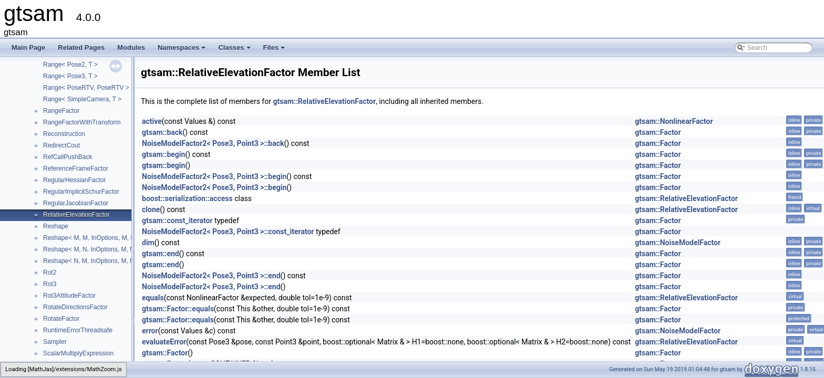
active (152, 121)
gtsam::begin (163, 154)
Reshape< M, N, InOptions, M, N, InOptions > (106, 249)
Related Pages (81, 47)
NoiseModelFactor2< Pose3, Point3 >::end (211, 275)
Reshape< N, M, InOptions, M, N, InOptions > (106, 261)
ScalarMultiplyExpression (78, 353)
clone (151, 209)
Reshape (55, 226)
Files (275, 50)
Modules (131, 47)
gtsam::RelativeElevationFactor (324, 101)
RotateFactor (61, 318)
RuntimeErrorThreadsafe (77, 330)
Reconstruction (64, 134)
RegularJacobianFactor (75, 203)
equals (153, 297)
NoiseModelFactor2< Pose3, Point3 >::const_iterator (228, 231)
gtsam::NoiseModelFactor (677, 242)
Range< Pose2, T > (70, 64)
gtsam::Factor (658, 132)
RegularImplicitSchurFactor (81, 191)
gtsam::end (160, 253)
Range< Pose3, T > (70, 76)
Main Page (28, 47)
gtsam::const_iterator (177, 220)
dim (148, 242)
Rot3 (49, 284)
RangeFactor (61, 110)
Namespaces (183, 50)
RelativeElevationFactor (76, 214)
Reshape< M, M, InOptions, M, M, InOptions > (107, 238)
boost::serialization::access (187, 198)
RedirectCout (61, 145)
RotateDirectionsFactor (75, 307)
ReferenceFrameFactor (75, 168)
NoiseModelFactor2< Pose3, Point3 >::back (213, 143)
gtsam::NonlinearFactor (674, 121)
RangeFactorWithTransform (82, 122)
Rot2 (49, 272)
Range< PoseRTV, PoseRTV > (86, 87)
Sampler (55, 341)
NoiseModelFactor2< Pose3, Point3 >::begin (214, 176)
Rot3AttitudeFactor (69, 295)
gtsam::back (162, 132)
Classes (235, 50)
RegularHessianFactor (74, 180)
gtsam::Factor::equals (178, 308)
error (150, 331)
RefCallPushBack (67, 157)
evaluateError (164, 342)
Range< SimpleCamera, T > (82, 99)
